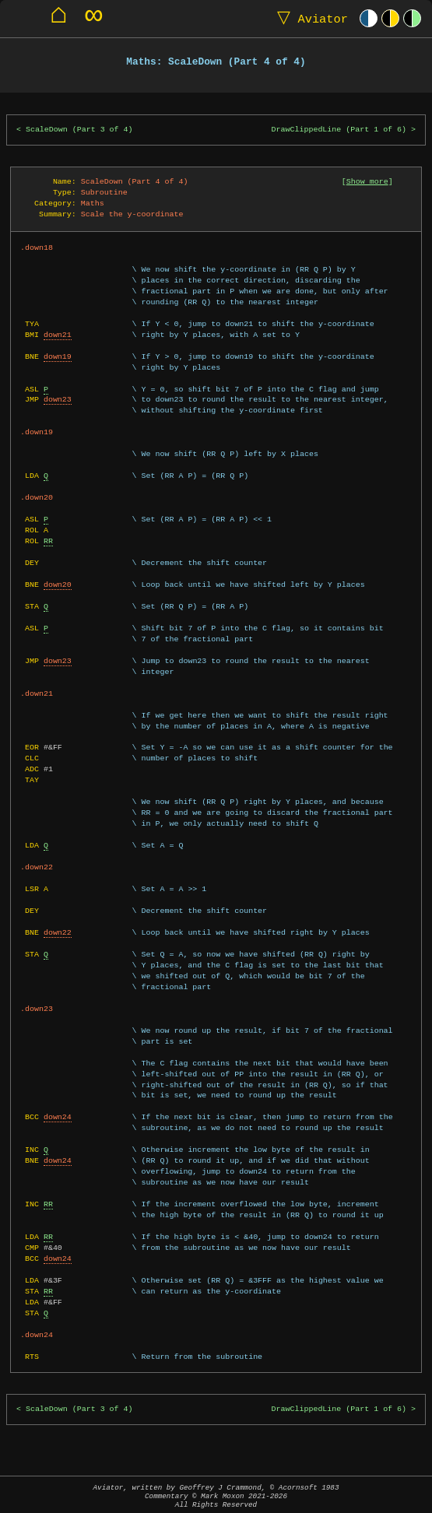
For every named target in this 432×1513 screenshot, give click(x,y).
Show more (367, 181)
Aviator (309, 18)
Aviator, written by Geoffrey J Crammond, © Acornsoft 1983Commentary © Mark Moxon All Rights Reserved (216, 1496)
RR (48, 540)
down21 (58, 334)
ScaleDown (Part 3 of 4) (79, 130)
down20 (58, 584)
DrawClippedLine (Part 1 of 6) (339, 130)
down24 (58, 1116)
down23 (58, 399)
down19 (58, 356)
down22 (58, 932)
